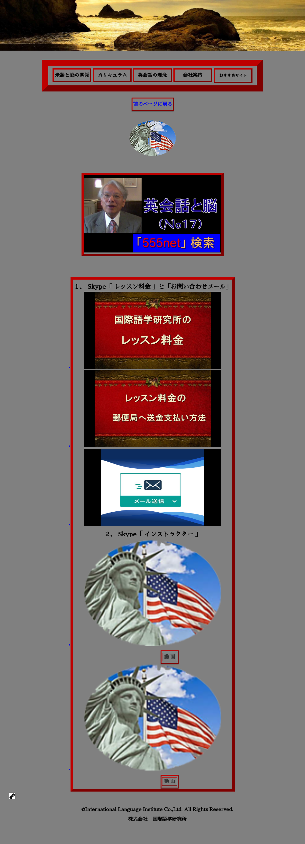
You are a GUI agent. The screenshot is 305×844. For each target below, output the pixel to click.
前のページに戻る (152, 104)
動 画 (169, 657)
